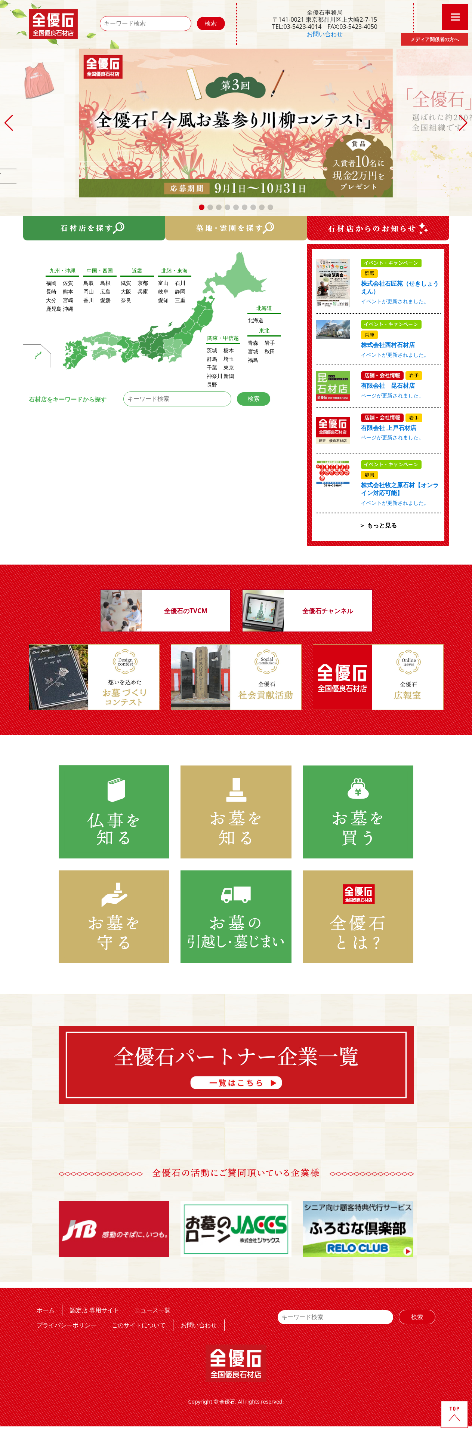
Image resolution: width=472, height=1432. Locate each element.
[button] (201, 207)
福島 (253, 359)
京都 (143, 282)
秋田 (270, 351)
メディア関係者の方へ (434, 39)
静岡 (180, 291)
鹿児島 (54, 308)
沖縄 (68, 308)
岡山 (88, 291)
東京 (228, 367)
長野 (212, 384)
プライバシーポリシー (66, 1325)
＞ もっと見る (378, 525)
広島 (105, 291)
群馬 (212, 358)
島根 (105, 282)
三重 (180, 300)
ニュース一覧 (152, 1310)
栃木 (228, 350)
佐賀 (68, 282)
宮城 (253, 351)
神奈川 (214, 375)
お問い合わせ (325, 34)
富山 (163, 282)
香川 (88, 300)
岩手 (270, 342)
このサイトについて (139, 1325)
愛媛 (105, 300)
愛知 (163, 300)
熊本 (68, 291)
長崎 (51, 291)
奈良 (126, 300)
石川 (180, 282)
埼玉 (228, 358)
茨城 (212, 350)
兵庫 (143, 291)
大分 (51, 300)
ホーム (46, 1310)
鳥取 (88, 282)
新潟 (228, 375)
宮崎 (68, 300)
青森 (253, 342)
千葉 (212, 367)
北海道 (255, 320)
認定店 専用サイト (94, 1310)
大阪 (126, 291)
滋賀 (126, 282)
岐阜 (163, 291)
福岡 (51, 282)
